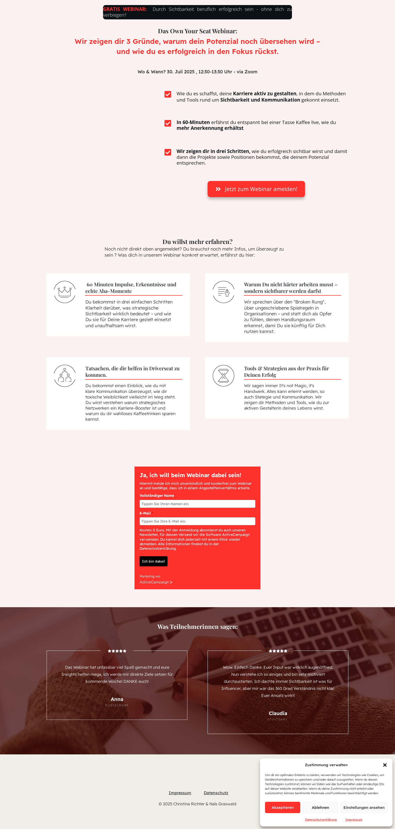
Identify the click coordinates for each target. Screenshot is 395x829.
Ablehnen (320, 807)
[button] (384, 764)
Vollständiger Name (157, 483)
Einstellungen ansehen (364, 807)
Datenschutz (216, 779)
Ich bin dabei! (153, 548)
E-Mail (146, 500)
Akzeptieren (283, 807)
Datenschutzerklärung (321, 819)
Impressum (353, 819)
